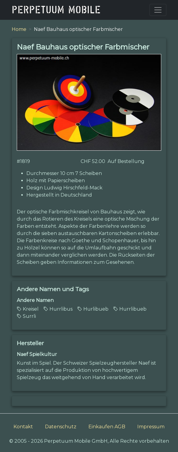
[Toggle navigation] (158, 10)
